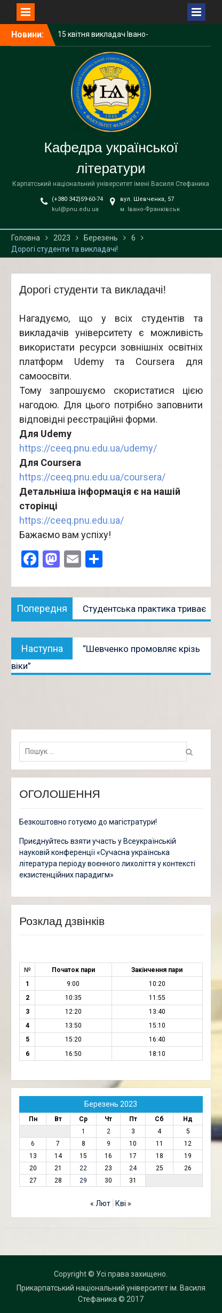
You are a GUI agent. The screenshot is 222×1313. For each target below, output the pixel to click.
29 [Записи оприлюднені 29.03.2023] (83, 1180)
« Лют (100, 1203)
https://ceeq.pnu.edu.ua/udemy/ (88, 448)
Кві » (123, 1203)
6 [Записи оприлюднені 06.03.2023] (33, 1143)
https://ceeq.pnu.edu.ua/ (71, 520)
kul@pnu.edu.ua (75, 209)
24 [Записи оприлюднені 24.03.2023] (133, 1168)
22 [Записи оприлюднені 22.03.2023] (83, 1168)
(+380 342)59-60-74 (77, 199)
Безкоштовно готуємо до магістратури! (88, 822)
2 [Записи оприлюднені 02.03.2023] (108, 1131)
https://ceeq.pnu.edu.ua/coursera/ (92, 477)
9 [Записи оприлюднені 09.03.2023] (108, 1143)
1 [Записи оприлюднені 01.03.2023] (83, 1131)
